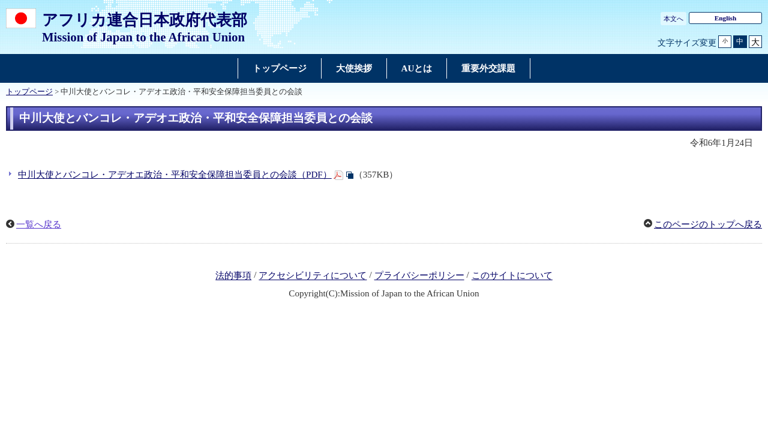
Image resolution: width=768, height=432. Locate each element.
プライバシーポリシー (419, 276)
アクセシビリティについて (313, 276)
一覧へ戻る (38, 224)
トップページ (29, 92)
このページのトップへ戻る (708, 224)
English (726, 18)
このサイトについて (512, 276)
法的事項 (233, 276)
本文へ (673, 18)
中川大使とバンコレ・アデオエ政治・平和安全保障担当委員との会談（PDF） (175, 174)
